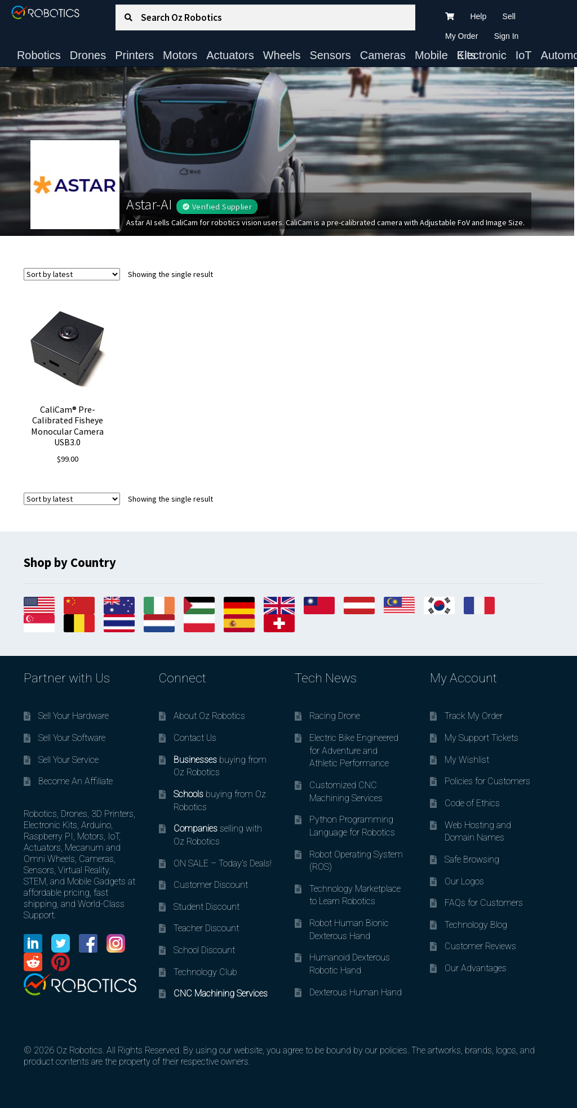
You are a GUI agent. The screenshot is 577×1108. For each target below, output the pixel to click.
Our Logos (464, 881)
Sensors (329, 55)
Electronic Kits (482, 55)
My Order (461, 36)
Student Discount (206, 906)
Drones (88, 55)
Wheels (282, 55)
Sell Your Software (71, 737)
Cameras (383, 55)
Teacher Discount (206, 928)
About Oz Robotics (209, 716)
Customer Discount (211, 884)
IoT (524, 55)
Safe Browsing (472, 859)
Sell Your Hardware (73, 716)
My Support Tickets (481, 737)
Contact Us (195, 737)
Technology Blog (476, 924)
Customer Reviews (480, 946)
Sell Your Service (68, 759)
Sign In (506, 36)
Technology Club (205, 972)
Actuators (230, 55)
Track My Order (474, 716)
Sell (509, 16)
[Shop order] (72, 274)
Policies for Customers (487, 781)
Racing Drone (334, 716)
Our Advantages (476, 968)
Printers (134, 55)
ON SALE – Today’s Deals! (223, 863)
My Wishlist (467, 759)
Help (478, 16)
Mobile (431, 55)
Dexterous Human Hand (355, 992)
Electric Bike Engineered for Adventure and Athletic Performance (353, 750)
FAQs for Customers (484, 902)
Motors (180, 55)
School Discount (204, 950)
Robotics (39, 55)
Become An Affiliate (75, 781)
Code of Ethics (472, 803)
